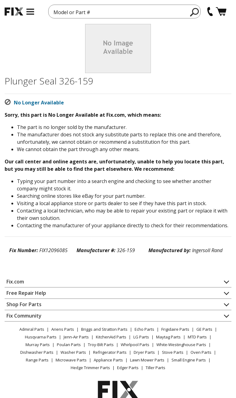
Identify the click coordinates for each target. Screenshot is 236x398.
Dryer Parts (144, 352)
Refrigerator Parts (110, 352)
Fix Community (23, 315)
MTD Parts (197, 337)
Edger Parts (128, 367)
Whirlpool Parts (135, 344)
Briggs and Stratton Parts (104, 329)
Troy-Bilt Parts (101, 344)
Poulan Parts (69, 344)
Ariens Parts (62, 329)
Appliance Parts (108, 360)
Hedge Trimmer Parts (90, 367)
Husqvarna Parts (41, 337)
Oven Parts (201, 352)
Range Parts (37, 360)
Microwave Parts (71, 360)
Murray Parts (38, 344)
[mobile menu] (30, 11)
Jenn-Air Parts (76, 337)
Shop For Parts (23, 304)
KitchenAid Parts (111, 337)
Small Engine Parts (188, 360)
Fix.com (15, 281)
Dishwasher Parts (36, 352)
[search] (195, 12)
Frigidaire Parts (175, 329)
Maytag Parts (168, 337)
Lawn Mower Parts (147, 360)
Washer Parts (73, 352)
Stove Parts (172, 352)
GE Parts (204, 329)
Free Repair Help (26, 293)
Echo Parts (144, 329)
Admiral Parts (31, 329)
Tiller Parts (155, 367)
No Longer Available (39, 102)
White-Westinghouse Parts (181, 344)
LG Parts (141, 337)
